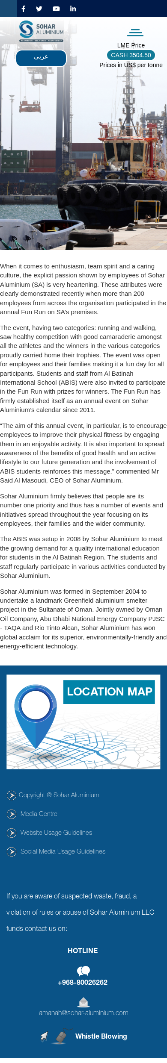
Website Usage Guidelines (56, 833)
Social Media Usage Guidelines (63, 852)
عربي (41, 56)
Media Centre (39, 814)
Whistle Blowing (101, 1037)
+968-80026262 (82, 983)
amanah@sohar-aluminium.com (83, 1013)
